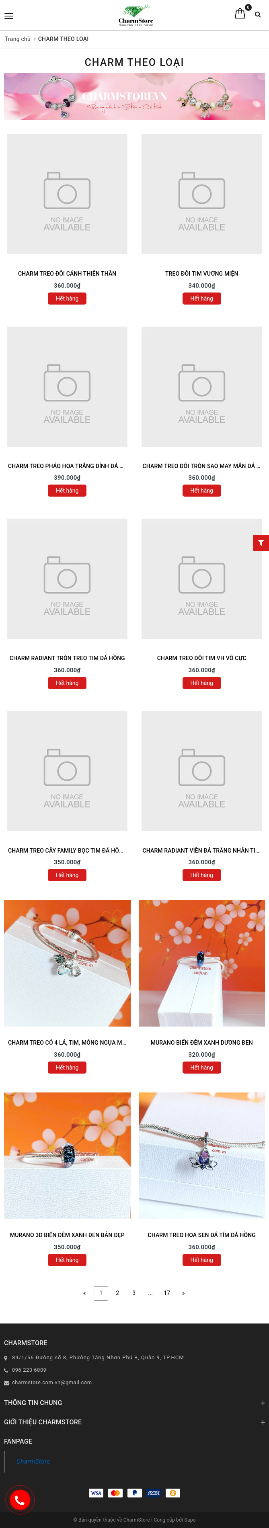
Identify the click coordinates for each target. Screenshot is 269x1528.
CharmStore (33, 1461)
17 (167, 1293)
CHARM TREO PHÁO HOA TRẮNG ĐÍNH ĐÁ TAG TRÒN (77, 466)
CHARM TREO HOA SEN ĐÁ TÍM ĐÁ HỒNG (202, 1235)
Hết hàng (67, 298)
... (150, 1293)
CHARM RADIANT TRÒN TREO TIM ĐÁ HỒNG (67, 658)
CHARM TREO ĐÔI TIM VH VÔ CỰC (201, 658)
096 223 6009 (29, 1370)
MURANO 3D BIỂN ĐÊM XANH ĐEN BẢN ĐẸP (67, 1235)
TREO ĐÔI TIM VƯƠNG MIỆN (201, 273)
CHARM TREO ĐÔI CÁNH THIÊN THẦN (67, 273)
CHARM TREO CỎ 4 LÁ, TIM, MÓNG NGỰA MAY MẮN (76, 1042)
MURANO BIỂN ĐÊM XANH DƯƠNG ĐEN (202, 1042)
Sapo (190, 1520)
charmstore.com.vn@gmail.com (52, 1382)
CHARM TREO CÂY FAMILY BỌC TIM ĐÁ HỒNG (67, 850)
